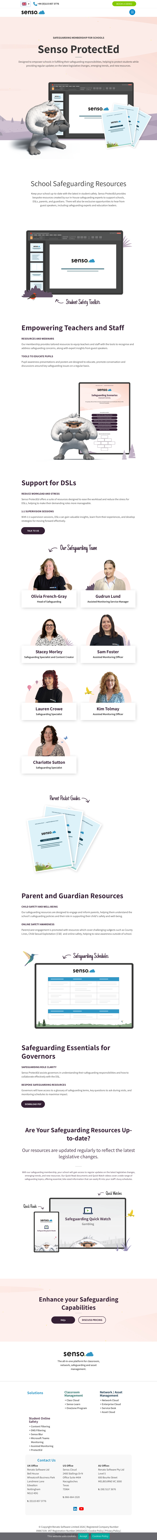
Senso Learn (73, 1404)
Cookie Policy (96, 1530)
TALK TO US (33, 530)
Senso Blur (37, 1434)
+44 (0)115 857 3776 (48, 3)
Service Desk (109, 1408)
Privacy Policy (112, 1530)
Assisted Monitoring (42, 1446)
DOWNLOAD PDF (33, 1104)
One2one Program (77, 1408)
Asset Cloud (108, 1412)
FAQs (63, 1320)
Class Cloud (73, 1400)
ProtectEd (36, 1450)
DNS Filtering (38, 1430)
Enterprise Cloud (111, 1404)
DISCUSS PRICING (92, 1320)
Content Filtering (40, 1426)
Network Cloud (110, 1400)
